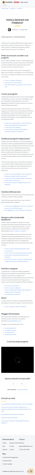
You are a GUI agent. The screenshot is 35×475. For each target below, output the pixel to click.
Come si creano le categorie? (13, 288)
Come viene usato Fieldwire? (13, 127)
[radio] (13, 383)
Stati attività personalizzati (12, 294)
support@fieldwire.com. (15, 321)
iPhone (4, 443)
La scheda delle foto (10, 328)
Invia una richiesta (22, 389)
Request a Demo (14, 443)
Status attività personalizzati (9, 417)
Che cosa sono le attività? (12, 285)
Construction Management (10, 457)
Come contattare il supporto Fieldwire (15, 306)
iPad (3, 446)
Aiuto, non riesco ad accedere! (13, 82)
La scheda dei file (9, 332)
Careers (12, 449)
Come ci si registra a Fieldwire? (13, 80)
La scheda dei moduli (10, 330)
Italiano (5, 5)
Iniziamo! (13, 8)
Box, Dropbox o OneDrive (18, 231)
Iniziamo (19, 8)
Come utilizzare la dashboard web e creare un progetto (16, 404)
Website (21, 443)
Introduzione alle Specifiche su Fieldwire (12, 414)
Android (4, 449)
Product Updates (7, 464)
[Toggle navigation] (31, 5)
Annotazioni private (10, 334)
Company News (7, 460)
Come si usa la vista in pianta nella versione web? (18, 253)
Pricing (12, 446)
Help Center (4, 8)
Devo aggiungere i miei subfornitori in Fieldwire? (18, 210)
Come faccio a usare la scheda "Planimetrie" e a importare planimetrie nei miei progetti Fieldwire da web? (16, 409)
